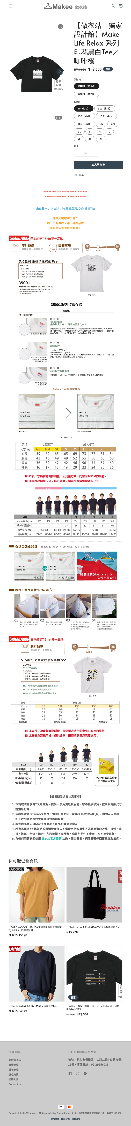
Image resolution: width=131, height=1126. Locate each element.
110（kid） (105, 108)
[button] (10, 6)
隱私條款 (13, 1069)
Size (77, 102)
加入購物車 (98, 164)
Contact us (15, 1084)
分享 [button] (79, 175)
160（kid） (84, 124)
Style (77, 79)
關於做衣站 (15, 1059)
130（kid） (84, 116)
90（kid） (84, 108)
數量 (76, 146)
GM (113, 124)
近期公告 (13, 1079)
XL (79, 139)
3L (101, 139)
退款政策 (13, 1074)
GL (79, 131)
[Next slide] (59, 71)
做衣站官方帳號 (51, 838)
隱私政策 (65, 1118)
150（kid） (106, 116)
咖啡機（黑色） (87, 94)
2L (90, 139)
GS (101, 124)
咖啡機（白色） (87, 86)
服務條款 (13, 1064)
